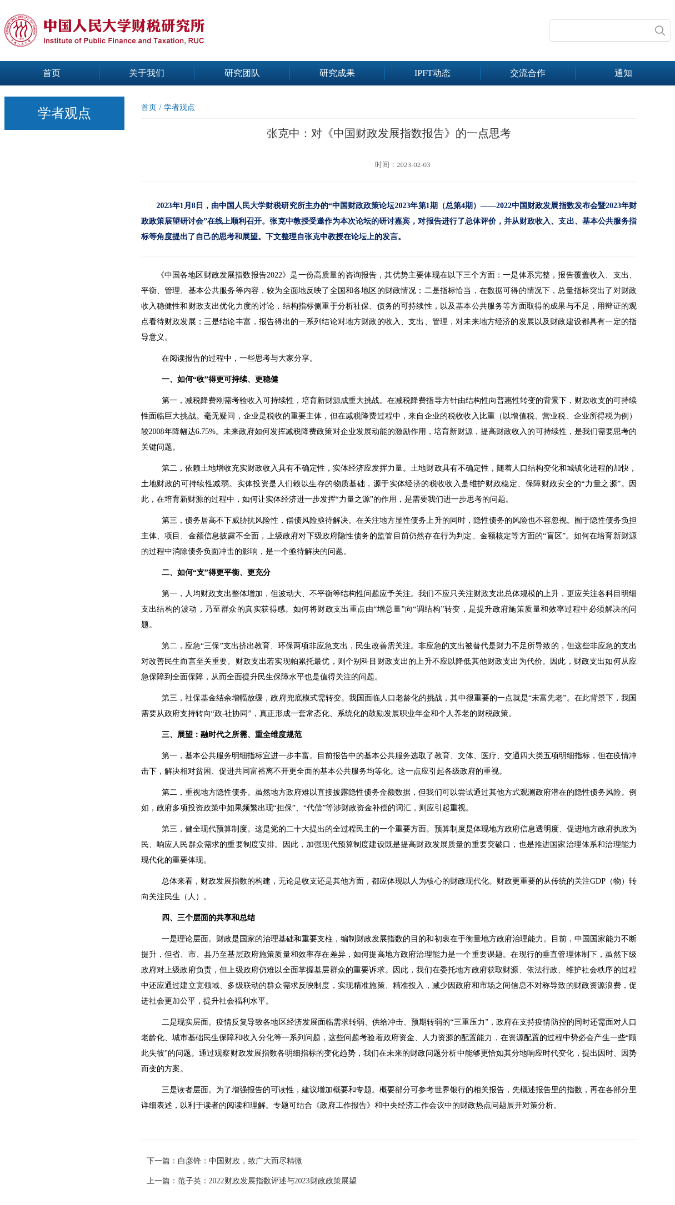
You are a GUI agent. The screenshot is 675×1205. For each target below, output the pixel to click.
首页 (52, 73)
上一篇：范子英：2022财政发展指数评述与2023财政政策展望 (252, 1181)
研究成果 (337, 73)
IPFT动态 (432, 73)
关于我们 (146, 73)
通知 (623, 73)
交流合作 (528, 73)
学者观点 (179, 107)
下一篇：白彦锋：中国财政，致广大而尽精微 (224, 1161)
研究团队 (242, 73)
